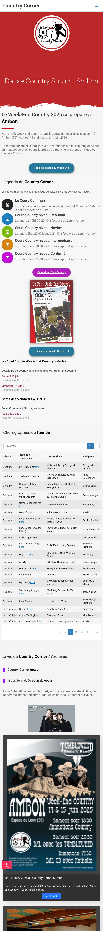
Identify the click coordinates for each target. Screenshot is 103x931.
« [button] (60, 632)
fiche (36, 467)
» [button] (97, 632)
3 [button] (81, 632)
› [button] (92, 632)
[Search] (90, 446)
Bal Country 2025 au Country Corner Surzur (33, 878)
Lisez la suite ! (52, 896)
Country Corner (21, 5)
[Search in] (97, 446)
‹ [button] (65, 632)
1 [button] (70, 632)
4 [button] (87, 632)
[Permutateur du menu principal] (96, 5)
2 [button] (76, 632)
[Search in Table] (45, 446)
